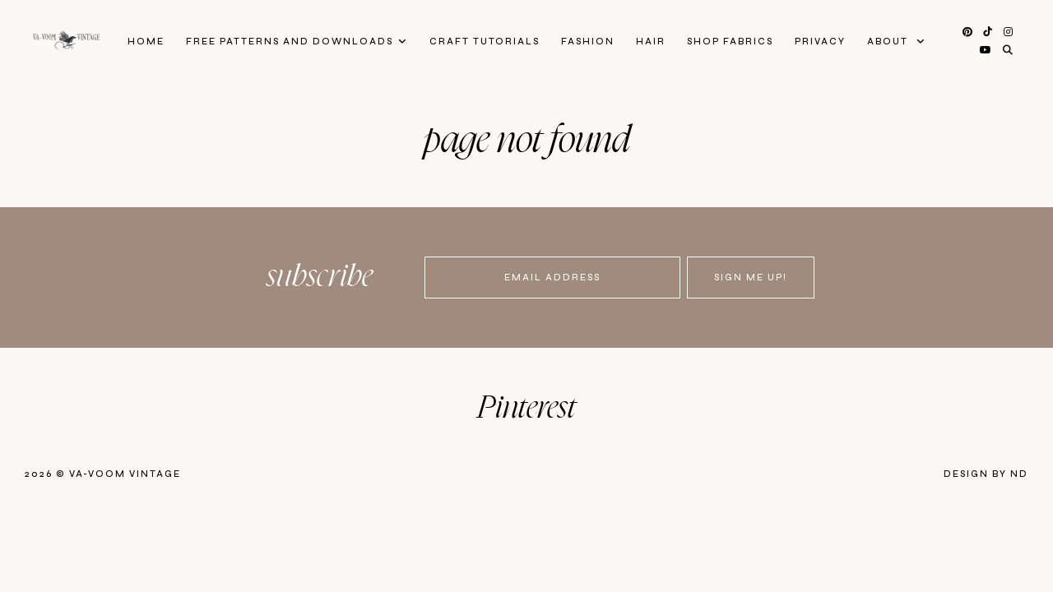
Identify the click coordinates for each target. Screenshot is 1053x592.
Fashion (588, 41)
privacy (820, 41)
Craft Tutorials (484, 41)
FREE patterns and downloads (289, 41)
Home (146, 41)
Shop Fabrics (730, 41)
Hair (651, 41)
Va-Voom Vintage (125, 474)
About (889, 41)
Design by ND (986, 474)
